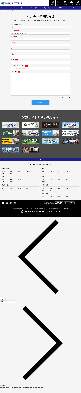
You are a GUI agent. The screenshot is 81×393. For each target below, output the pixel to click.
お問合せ (74, 8)
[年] (7, 306)
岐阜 (43, 176)
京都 (59, 184)
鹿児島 (59, 201)
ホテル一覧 (19, 8)
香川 (51, 194)
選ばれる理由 (47, 8)
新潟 (3, 192)
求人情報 (67, 213)
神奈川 (11, 184)
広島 (51, 192)
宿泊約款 (28, 213)
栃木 (3, 186)
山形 (3, 178)
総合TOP (4, 10)
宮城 (27, 176)
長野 (3, 194)
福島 (11, 178)
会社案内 (56, 213)
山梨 (27, 192)
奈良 (67, 184)
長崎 (51, 201)
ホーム (7, 8)
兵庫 (51, 184)
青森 (11, 176)
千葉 (27, 184)
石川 (19, 192)
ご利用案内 (60, 8)
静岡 (51, 176)
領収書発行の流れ (34, 213)
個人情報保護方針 (21, 213)
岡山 (43, 192)
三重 (67, 176)
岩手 (19, 176)
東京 (3, 184)
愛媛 (59, 192)
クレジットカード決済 (44, 213)
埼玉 (19, 184)
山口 (43, 194)
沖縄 (67, 201)
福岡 (43, 201)
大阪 (43, 184)
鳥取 (67, 192)
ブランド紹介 (33, 8)
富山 (11, 192)
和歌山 (43, 186)
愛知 (59, 176)
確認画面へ (40, 107)
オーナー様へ (61, 213)
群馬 (11, 186)
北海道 (3, 176)
